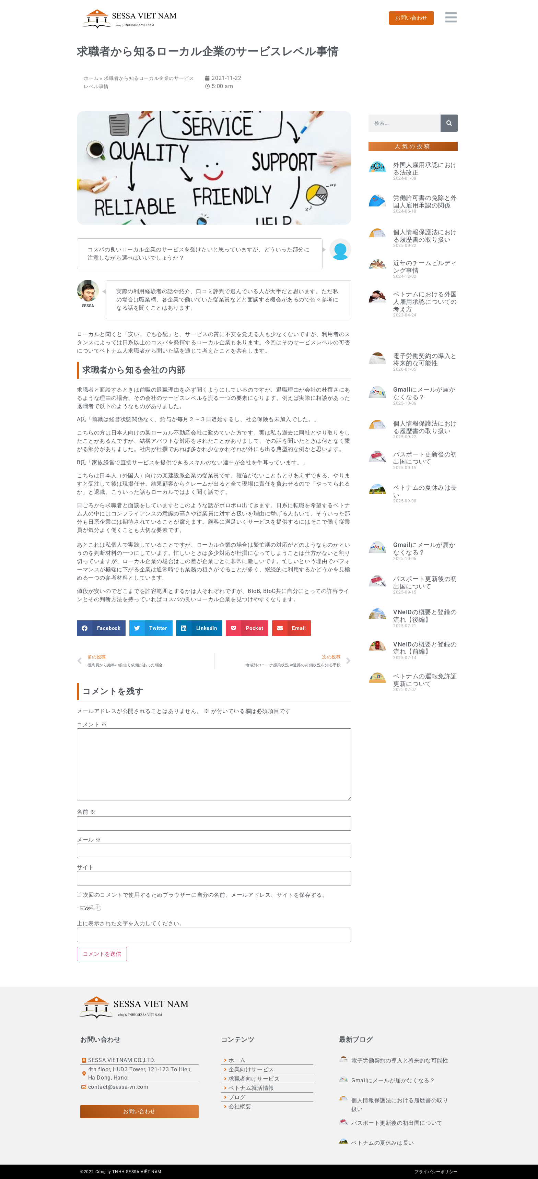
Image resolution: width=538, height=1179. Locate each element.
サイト (85, 867)
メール (89, 840)
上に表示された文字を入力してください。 (131, 923)
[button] (101, 628)
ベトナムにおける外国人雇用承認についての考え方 (425, 301)
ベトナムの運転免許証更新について (425, 679)
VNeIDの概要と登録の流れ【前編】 (425, 648)
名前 (86, 812)
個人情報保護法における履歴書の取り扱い (425, 235)
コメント (92, 724)
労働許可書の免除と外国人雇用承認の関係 (425, 201)
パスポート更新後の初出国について (425, 458)
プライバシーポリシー (436, 1171)
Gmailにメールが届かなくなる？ (424, 393)
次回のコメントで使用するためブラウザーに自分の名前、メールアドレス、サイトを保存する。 (205, 895)
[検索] (449, 123)
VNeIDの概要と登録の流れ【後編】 (425, 615)
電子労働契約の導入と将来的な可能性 (425, 359)
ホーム (91, 78)
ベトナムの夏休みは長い (382, 1143)
